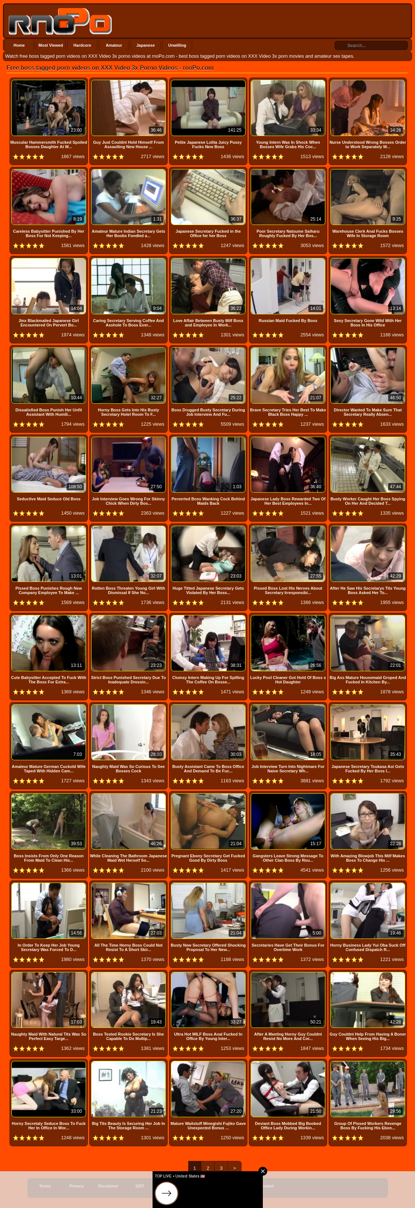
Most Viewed (51, 45)
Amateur (114, 45)
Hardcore (82, 45)
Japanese (145, 45)
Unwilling (177, 45)
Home (19, 45)
